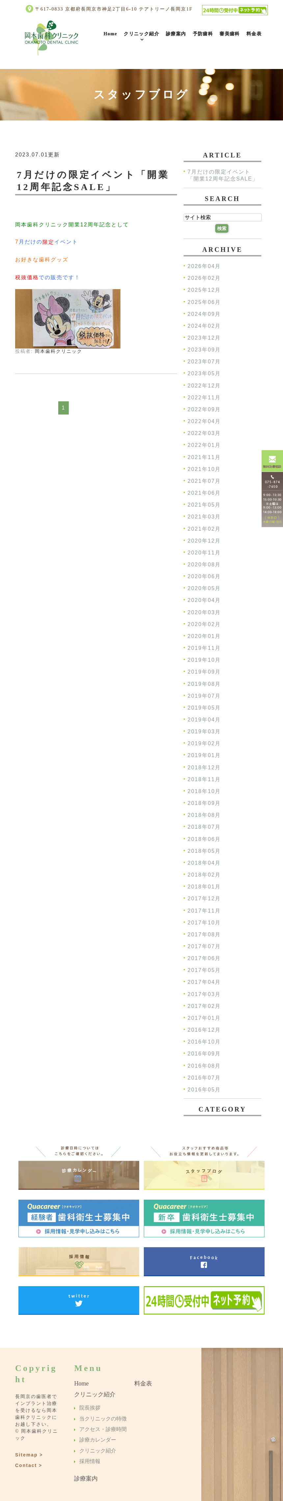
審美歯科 (229, 33)
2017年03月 (204, 994)
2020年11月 (204, 552)
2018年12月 (204, 767)
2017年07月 (204, 946)
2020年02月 (204, 624)
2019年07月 (204, 696)
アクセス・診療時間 (103, 1429)
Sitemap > (29, 1454)
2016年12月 (204, 1030)
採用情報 (89, 1461)
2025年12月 (204, 290)
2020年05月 (204, 588)
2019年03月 (204, 732)
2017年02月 (204, 1006)
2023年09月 (204, 350)
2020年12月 (204, 541)
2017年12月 (204, 899)
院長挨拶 (89, 1408)
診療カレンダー (97, 1440)
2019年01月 (204, 755)
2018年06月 (204, 839)
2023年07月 (204, 362)
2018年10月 (204, 791)
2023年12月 (204, 338)
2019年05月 (204, 708)
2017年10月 (204, 922)
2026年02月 (204, 278)
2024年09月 (204, 314)
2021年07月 (204, 481)
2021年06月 (204, 493)
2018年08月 (204, 815)
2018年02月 (204, 875)
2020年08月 (204, 564)
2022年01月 (204, 445)
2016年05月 (204, 1089)
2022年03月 (204, 433)
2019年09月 (204, 672)
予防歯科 (203, 33)
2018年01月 (204, 887)
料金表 (254, 33)
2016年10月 (204, 1042)
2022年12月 (204, 385)
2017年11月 (204, 911)
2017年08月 (204, 934)
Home (110, 33)
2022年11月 (204, 397)
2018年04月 (204, 863)
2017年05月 (204, 970)
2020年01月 (204, 636)
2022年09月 (204, 409)
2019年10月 (204, 660)
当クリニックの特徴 (103, 1418)
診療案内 (176, 33)
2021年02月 (204, 529)
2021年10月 (204, 469)
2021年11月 (204, 457)
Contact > (28, 1465)
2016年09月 (204, 1054)
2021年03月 (204, 517)
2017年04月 (204, 982)
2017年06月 (204, 958)
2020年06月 (204, 577)
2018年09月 (204, 803)
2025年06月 (204, 302)
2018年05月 (204, 851)
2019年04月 (204, 719)
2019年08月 (204, 684)
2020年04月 (204, 600)
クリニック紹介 (141, 33)
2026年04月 (204, 266)
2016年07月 (204, 1078)
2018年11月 (204, 779)
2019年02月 (204, 744)
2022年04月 (204, 421)
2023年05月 (204, 374)
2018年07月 (204, 827)
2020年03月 (204, 612)
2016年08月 (204, 1066)
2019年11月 (204, 648)
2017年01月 (204, 1018)
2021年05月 (204, 505)
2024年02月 (204, 326)
